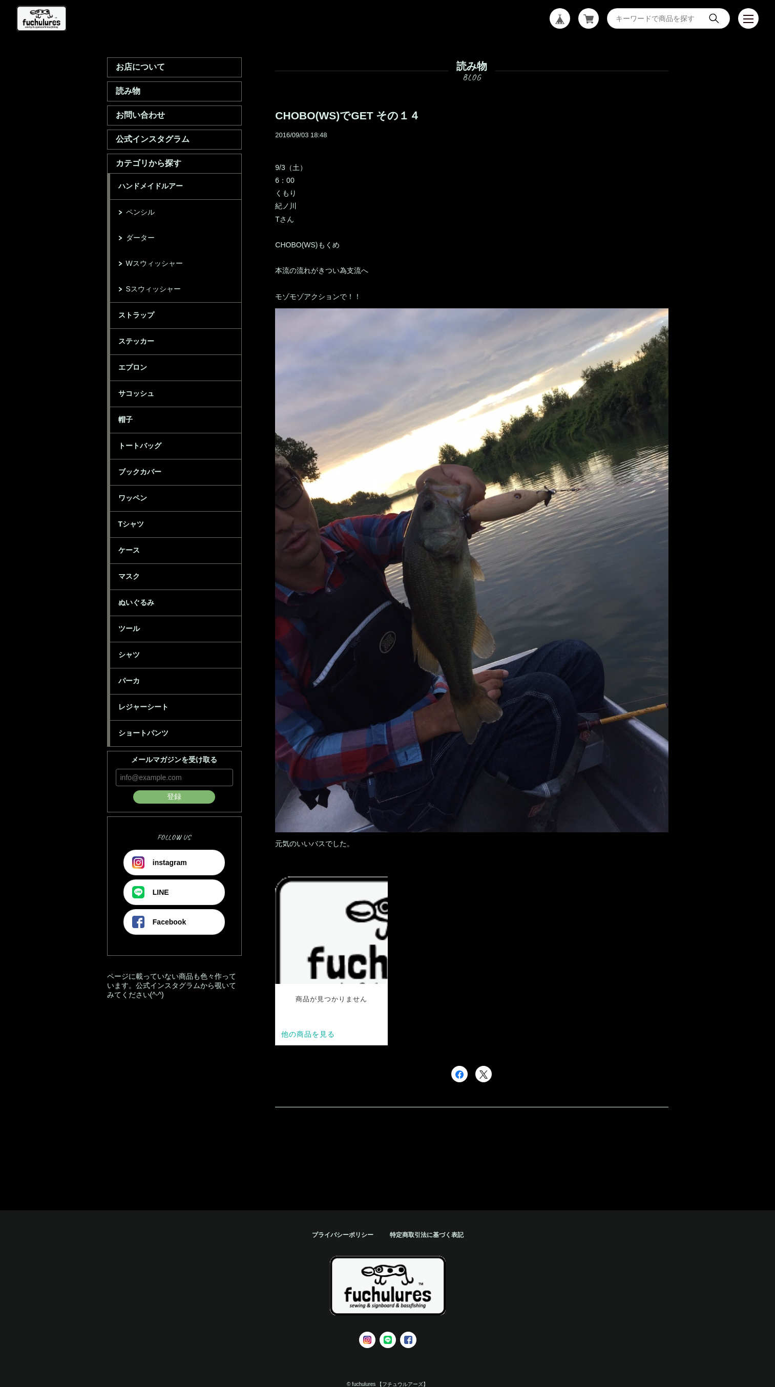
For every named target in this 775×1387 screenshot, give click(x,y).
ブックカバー (139, 472)
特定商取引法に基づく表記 (427, 1234)
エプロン (132, 367)
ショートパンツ (143, 733)
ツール (129, 628)
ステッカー (136, 341)
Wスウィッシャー (154, 263)
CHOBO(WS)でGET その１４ (347, 115)
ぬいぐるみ (136, 602)
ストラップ (136, 315)
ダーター (140, 238)
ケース (129, 550)
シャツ (129, 654)
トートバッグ (139, 446)
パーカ (129, 681)
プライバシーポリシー (342, 1234)
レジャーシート (143, 707)
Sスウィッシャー (153, 289)
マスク (129, 576)
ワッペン (132, 498)
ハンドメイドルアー (150, 186)
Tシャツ (131, 524)
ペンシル (140, 212)
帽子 (125, 419)
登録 (174, 796)
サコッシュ (136, 393)
